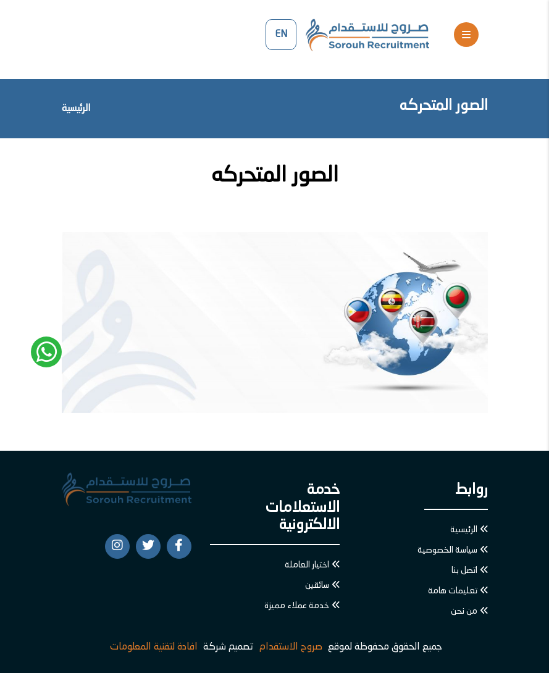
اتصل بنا (464, 570)
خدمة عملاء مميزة (296, 605)
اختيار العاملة (307, 565)
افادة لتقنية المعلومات (154, 647)
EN (281, 35)
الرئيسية (76, 109)
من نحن (464, 611)
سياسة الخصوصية (447, 550)
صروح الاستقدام (290, 647)
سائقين (317, 585)
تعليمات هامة (452, 591)
